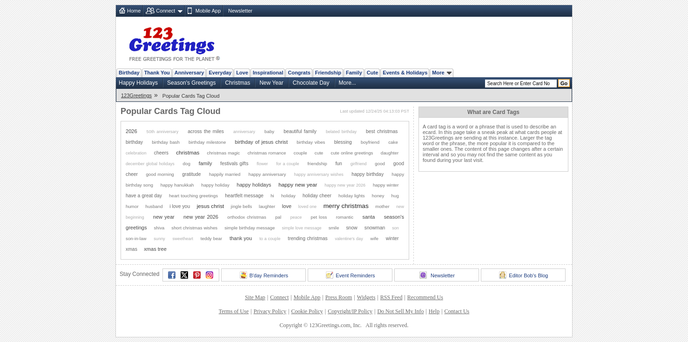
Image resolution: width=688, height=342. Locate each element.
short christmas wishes (194, 227)
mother (382, 206)
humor (132, 206)
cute (319, 152)
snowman (374, 227)
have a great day (144, 195)
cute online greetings (352, 152)
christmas (187, 152)
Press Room (338, 297)
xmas (131, 249)
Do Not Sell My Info (400, 311)
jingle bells (241, 206)
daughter (390, 152)
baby (269, 131)
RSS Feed (391, 297)
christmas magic (223, 152)
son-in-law (136, 238)
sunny (159, 238)
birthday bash (166, 142)
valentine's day (349, 238)
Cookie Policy (307, 311)
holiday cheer (317, 195)
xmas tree (155, 249)
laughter (267, 206)
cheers (161, 152)
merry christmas (346, 205)
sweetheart (182, 238)
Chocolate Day (311, 83)
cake (393, 142)
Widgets (366, 297)
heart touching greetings (193, 195)
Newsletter (240, 10)
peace (296, 217)
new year (164, 217)
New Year (271, 83)
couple (300, 152)
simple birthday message (249, 227)
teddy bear (211, 238)
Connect (165, 10)
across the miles (206, 131)
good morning (160, 174)
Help (434, 311)
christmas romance (267, 152)
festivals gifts (234, 163)
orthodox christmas (246, 217)
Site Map (255, 297)
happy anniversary (267, 174)
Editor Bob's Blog (523, 275)
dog (186, 163)
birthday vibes (311, 142)
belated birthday (341, 131)
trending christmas (307, 238)
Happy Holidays (138, 83)
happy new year (297, 184)
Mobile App (208, 10)
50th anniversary (163, 131)
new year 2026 (200, 217)
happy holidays (254, 185)
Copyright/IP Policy (350, 311)
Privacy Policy (270, 311)
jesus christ (210, 206)
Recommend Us (425, 297)
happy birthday (367, 174)
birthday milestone (207, 142)
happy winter (386, 185)
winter (392, 238)
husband (153, 206)
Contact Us (457, 311)
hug (395, 195)
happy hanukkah (177, 185)
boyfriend (370, 142)
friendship (317, 163)
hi (272, 195)
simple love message (301, 228)
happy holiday (215, 185)
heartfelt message (244, 195)
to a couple (269, 238)
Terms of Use (234, 311)
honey (378, 195)
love (286, 206)
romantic (344, 217)
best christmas (382, 131)
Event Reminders (350, 275)
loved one (307, 206)
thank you (240, 238)
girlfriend (359, 163)
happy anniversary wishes (319, 174)
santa (368, 217)
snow (351, 227)
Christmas (237, 83)
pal (278, 217)
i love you (179, 206)
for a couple (287, 163)
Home (134, 10)
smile (334, 227)
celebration (136, 153)
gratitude (191, 174)
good (380, 163)
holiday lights (351, 195)
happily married (224, 174)
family (205, 163)
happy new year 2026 (344, 185)
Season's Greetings (191, 83)
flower (262, 163)
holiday (288, 195)
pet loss (319, 217)
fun (338, 163)
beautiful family (300, 131)
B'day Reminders (264, 275)
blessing (343, 142)
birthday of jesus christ (261, 142)
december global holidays (150, 163)
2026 (131, 131)
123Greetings (136, 95)
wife (374, 238)
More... (347, 83)
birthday (134, 142)
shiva (159, 227)
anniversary (244, 131)
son (395, 228)
